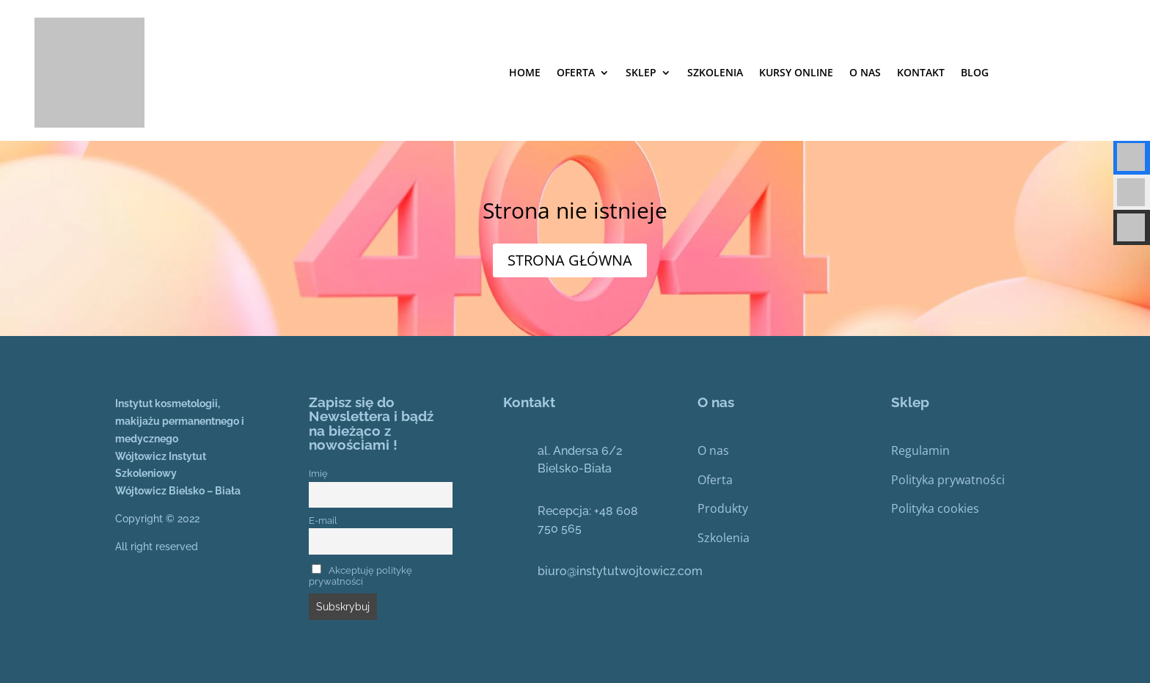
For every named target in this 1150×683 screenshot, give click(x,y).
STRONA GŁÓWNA (570, 260)
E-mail (323, 520)
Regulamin (920, 450)
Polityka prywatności (948, 480)
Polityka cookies (935, 508)
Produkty (722, 508)
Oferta (576, 72)
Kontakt (921, 72)
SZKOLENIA (715, 72)
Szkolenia (723, 538)
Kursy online (796, 72)
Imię (318, 473)
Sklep (641, 72)
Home (525, 72)
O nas (865, 72)
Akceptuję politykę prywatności (360, 576)
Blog (975, 72)
